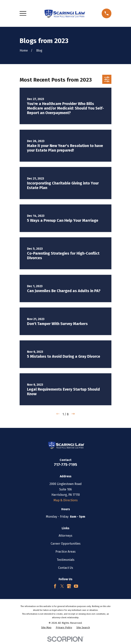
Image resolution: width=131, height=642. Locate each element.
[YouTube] (76, 586)
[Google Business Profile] (69, 586)
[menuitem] (46, 627)
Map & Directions (66, 500)
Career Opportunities (66, 543)
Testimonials (65, 560)
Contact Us (65, 568)
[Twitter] (62, 586)
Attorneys (65, 535)
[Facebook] (55, 586)
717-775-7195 (65, 464)
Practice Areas (65, 551)
